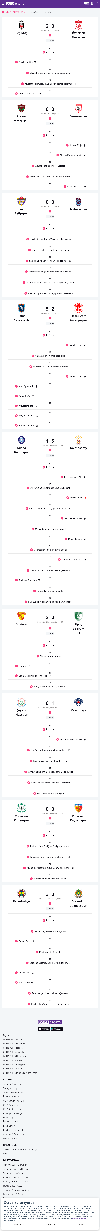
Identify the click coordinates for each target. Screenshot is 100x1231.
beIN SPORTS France (13, 1047)
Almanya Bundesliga (12, 1113)
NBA (5, 1153)
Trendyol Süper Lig (12, 1084)
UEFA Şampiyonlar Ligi (13, 1100)
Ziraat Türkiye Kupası (13, 1092)
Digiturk (7, 1035)
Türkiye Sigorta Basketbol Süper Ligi (20, 1149)
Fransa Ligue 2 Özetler (13, 1194)
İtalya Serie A (9, 1125)
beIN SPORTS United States (16, 1043)
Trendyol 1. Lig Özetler (13, 1173)
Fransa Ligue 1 (10, 1117)
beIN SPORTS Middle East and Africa (20, 1072)
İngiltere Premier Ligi (13, 1096)
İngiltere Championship (14, 1130)
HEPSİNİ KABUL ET (19, 1225)
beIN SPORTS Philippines (14, 1064)
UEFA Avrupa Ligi (11, 1105)
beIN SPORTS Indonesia (14, 1068)
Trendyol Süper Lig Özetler (15, 1169)
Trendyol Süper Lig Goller (15, 1164)
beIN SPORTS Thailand (13, 1060)
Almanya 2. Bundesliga (13, 1134)
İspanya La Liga (10, 1121)
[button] (15, 3)
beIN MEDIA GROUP (12, 1039)
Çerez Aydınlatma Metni (79, 1218)
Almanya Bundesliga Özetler (16, 1181)
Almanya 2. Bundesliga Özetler (17, 1189)
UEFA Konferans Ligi (12, 1109)
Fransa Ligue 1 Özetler (13, 1185)
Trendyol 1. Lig (10, 1088)
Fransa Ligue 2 (10, 1138)
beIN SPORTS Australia (13, 1052)
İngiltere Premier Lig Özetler (16, 1177)
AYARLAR (81, 1225)
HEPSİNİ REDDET (50, 1225)
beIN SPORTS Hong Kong (15, 1056)
